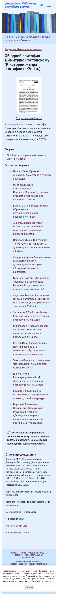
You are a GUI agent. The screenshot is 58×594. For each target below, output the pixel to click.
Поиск (23, 553)
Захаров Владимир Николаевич (31, 360)
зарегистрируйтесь (34, 443)
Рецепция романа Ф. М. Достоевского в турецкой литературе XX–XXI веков (28, 381)
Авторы (14, 553)
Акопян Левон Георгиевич (28, 222)
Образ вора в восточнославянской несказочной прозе (25, 213)
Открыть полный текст (29, 118)
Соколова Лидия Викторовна (30, 240)
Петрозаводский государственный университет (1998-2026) (28, 565)
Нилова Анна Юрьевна (26, 171)
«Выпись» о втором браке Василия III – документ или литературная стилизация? (29, 285)
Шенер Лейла (21, 373)
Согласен (29, 587)
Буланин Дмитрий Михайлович (31, 278)
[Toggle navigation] (49, 5)
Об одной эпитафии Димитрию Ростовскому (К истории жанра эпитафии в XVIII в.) (31, 302)
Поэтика (25, 40)
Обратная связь (36, 553)
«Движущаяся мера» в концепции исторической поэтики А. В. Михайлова (28, 419)
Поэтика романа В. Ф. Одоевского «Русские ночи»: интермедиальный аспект (29, 350)
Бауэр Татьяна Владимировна (30, 205)
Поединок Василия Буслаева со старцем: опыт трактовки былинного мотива (31, 196)
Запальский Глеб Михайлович (30, 312)
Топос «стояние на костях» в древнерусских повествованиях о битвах (31, 247)
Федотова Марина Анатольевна (23, 49)
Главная (9, 36)
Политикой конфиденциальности (40, 576)
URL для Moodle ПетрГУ (17, 532)
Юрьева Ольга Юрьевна (27, 390)
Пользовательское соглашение (32, 556)
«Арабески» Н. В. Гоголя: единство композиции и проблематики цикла (27, 333)
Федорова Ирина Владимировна (32, 257)
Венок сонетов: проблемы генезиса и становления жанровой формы (28, 230)
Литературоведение (27, 36)
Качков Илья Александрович (30, 343)
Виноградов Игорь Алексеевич (31, 325)
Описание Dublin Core (16, 526)
